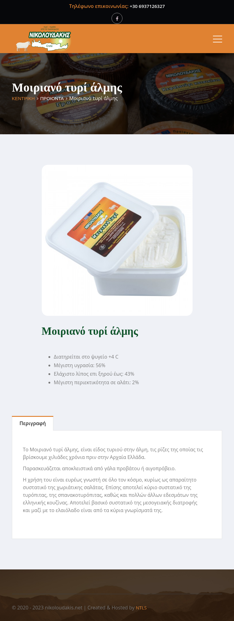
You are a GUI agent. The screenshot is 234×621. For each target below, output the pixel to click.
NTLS (141, 608)
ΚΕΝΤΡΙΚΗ (23, 98)
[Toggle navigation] (217, 39)
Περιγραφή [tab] (33, 423)
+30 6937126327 (147, 6)
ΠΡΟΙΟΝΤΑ (52, 98)
